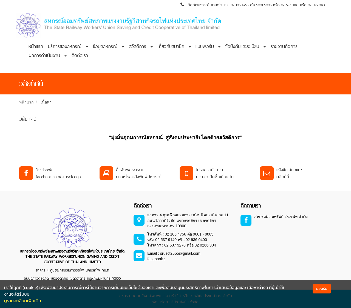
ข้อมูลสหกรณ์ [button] (108, 46)
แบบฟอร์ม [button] (208, 46)
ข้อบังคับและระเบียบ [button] (245, 46)
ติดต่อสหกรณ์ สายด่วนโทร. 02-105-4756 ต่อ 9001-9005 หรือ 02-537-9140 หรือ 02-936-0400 (253, 5)
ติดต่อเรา (80, 55)
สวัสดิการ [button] (141, 46)
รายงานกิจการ (284, 46)
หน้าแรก (36, 46)
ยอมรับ (321, 289)
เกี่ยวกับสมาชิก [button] (174, 46)
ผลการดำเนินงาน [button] (48, 55)
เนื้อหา (46, 102)
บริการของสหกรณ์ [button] (68, 46)
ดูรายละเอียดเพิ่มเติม (22, 300)
